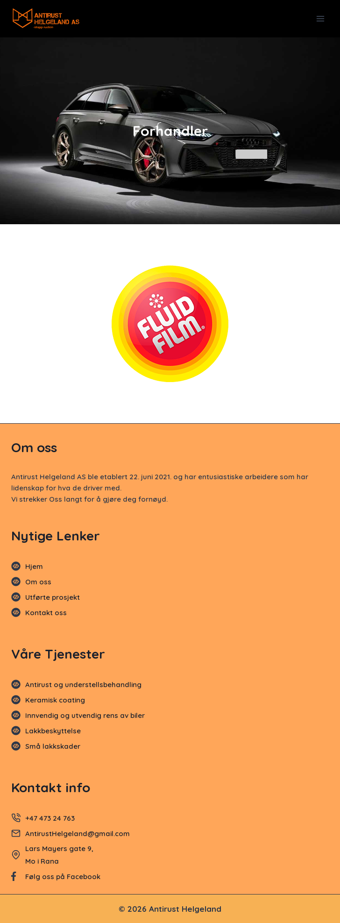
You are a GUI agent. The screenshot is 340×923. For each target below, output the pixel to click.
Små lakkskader (52, 746)
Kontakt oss (46, 612)
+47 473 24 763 (50, 818)
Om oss (38, 581)
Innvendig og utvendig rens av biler (85, 715)
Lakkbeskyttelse (53, 730)
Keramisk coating (55, 700)
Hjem (34, 566)
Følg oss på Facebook (62, 876)
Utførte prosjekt (52, 597)
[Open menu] (320, 18)
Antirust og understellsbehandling (83, 684)
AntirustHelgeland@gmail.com (78, 833)
